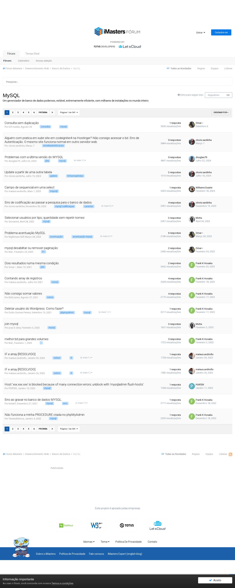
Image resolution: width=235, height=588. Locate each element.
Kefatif (12, 403)
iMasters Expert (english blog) (125, 553)
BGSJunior (14, 297)
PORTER (13, 388)
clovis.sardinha (17, 145)
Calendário (23, 60)
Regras (201, 68)
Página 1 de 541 (68, 112)
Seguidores (213, 95)
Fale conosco (96, 553)
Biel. (11, 251)
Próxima (42, 112)
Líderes (228, 68)
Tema (105, 541)
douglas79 (14, 160)
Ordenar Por (221, 112)
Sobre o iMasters (46, 553)
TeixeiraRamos (16, 418)
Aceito (215, 581)
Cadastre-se (221, 32)
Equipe (214, 68)
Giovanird (14, 221)
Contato (152, 541)
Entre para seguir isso (191, 94)
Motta (195, 217)
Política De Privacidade (128, 541)
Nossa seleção (44, 60)
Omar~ (195, 123)
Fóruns (11, 53)
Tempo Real (32, 53)
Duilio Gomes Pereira (20, 312)
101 (228, 95)
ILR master (14, 126)
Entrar (200, 32)
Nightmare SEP (16, 236)
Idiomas (89, 541)
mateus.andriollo (17, 191)
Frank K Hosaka (200, 263)
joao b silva (15, 327)
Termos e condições (62, 583)
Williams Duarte (200, 187)
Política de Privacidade (72, 553)
